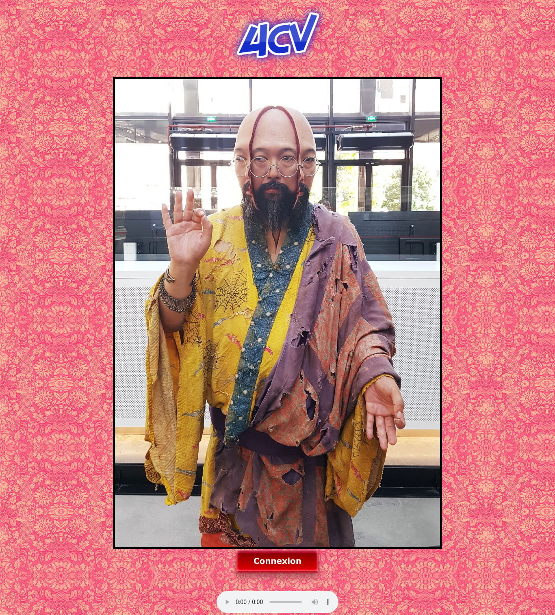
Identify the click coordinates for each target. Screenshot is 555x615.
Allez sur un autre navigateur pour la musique (277, 602)
